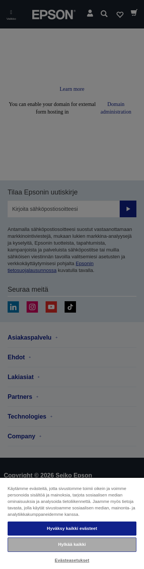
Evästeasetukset (72, 560)
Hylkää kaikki (72, 544)
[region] (72, 523)
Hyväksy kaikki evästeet (72, 528)
